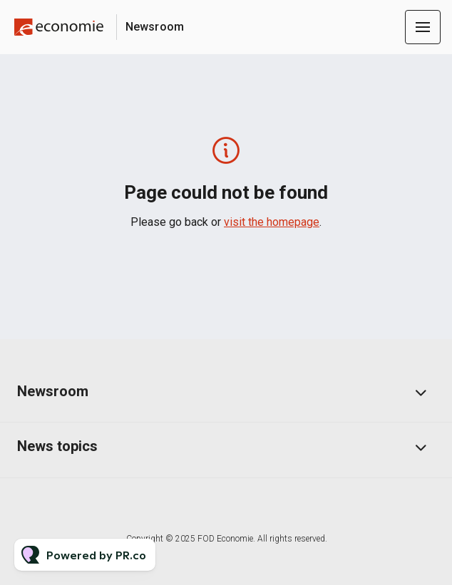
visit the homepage (271, 222)
